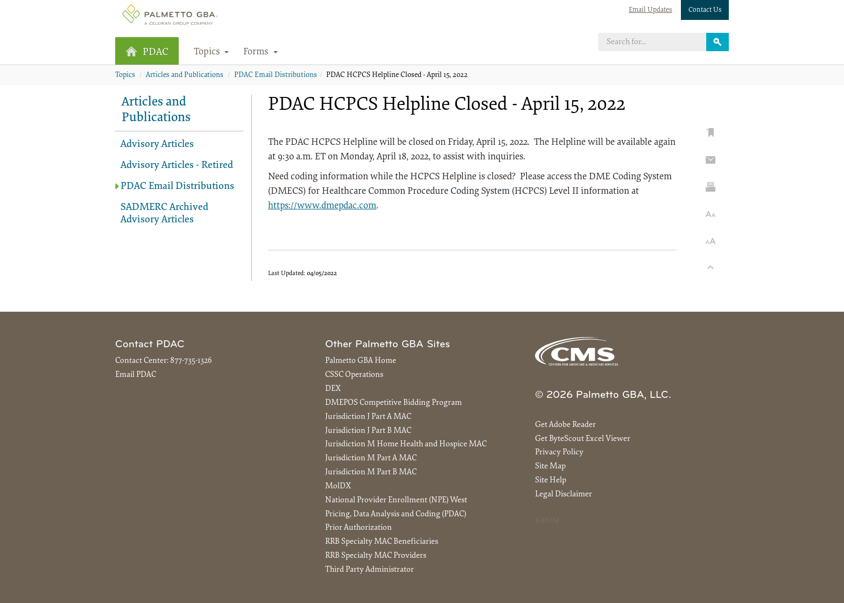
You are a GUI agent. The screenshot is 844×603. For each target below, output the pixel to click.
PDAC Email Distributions (275, 75)
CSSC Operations (354, 375)
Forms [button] (260, 52)
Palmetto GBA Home (360, 361)
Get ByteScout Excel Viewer (582, 439)
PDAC (146, 52)
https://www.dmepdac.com (322, 206)
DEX (333, 389)
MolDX (338, 486)
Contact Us (705, 9)
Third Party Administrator (369, 570)
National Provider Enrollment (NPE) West (396, 500)
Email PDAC (135, 375)
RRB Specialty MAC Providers (375, 556)
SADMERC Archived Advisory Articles (164, 213)
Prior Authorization (358, 528)
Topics (125, 75)
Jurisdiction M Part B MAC (371, 472)
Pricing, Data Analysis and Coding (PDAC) (395, 514)
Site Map (550, 466)
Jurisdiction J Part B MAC (368, 431)
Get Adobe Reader (565, 425)
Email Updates (650, 9)
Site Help (550, 480)
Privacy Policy (559, 452)
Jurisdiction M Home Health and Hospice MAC (406, 444)
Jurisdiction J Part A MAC (368, 417)
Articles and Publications (184, 75)
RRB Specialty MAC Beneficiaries (381, 542)
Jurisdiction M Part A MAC (371, 458)
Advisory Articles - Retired (177, 165)
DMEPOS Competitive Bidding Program (393, 403)
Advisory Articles (157, 144)
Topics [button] (211, 52)
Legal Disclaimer (563, 494)
